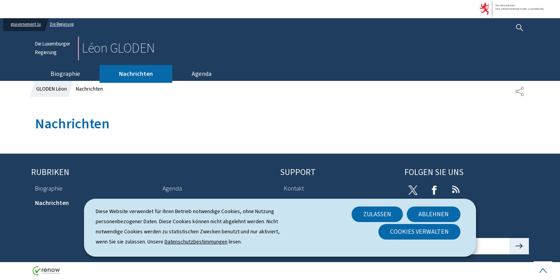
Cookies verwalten (419, 232)
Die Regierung (62, 24)
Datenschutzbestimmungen (196, 241)
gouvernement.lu (26, 24)
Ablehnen (433, 214)
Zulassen (377, 214)
